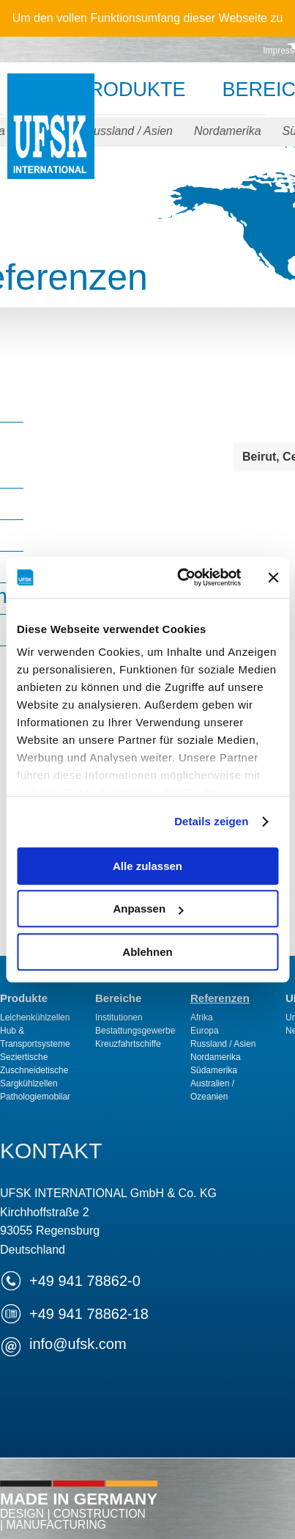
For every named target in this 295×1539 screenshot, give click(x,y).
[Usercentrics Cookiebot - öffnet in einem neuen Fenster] (181, 577)
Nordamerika (227, 131)
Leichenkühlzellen (35, 1017)
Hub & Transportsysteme (35, 1037)
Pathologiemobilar (35, 1097)
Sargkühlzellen (29, 1083)
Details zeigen (211, 821)
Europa (204, 1031)
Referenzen (220, 998)
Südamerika (213, 1070)
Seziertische (24, 1057)
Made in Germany (78, 1510)
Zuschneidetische (34, 1070)
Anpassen (148, 908)
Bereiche (118, 998)
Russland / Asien (129, 131)
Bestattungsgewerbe (135, 1031)
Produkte (130, 89)
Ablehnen (147, 952)
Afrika (201, 1017)
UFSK (50, 141)
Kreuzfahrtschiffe (128, 1044)
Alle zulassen (147, 866)
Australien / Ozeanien (212, 1090)
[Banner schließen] (273, 577)
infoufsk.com (78, 1344)
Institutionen (119, 1017)
